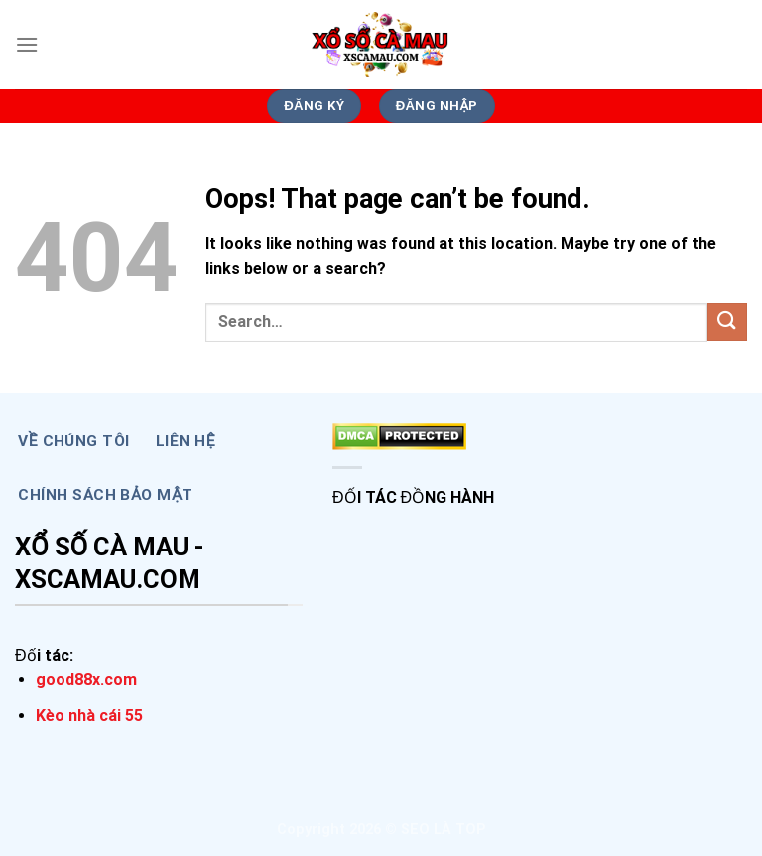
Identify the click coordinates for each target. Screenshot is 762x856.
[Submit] (727, 322)
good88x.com (86, 680)
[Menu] (27, 44)
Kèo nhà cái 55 (89, 715)
